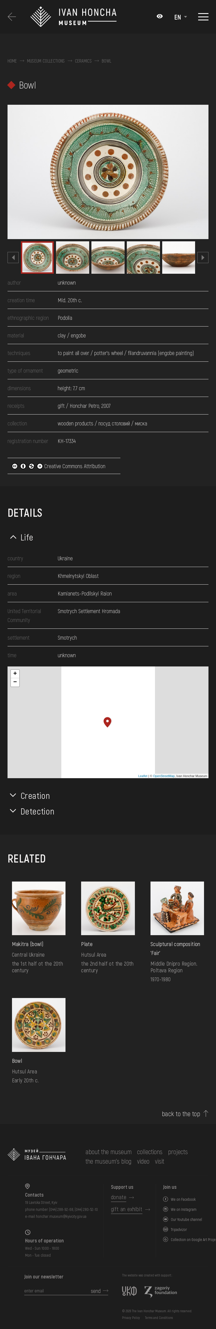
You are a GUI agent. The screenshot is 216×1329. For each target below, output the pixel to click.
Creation (35, 795)
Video (143, 1161)
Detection (38, 811)
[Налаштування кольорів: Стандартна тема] (159, 17)
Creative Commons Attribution (58, 466)
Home (12, 61)
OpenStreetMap (164, 776)
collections (149, 1151)
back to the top (181, 1113)
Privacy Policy (131, 1318)
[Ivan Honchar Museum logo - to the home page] (73, 16)
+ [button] (15, 674)
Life (27, 537)
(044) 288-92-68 (61, 1209)
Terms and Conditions (159, 1318)
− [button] (15, 682)
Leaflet (142, 776)
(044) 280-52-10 (86, 1209)
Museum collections (46, 61)
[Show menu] (203, 16)
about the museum (109, 1151)
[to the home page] (37, 1156)
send (96, 1290)
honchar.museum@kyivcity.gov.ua (61, 1216)
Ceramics (83, 61)
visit (159, 1161)
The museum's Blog (109, 1161)
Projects (178, 1151)
